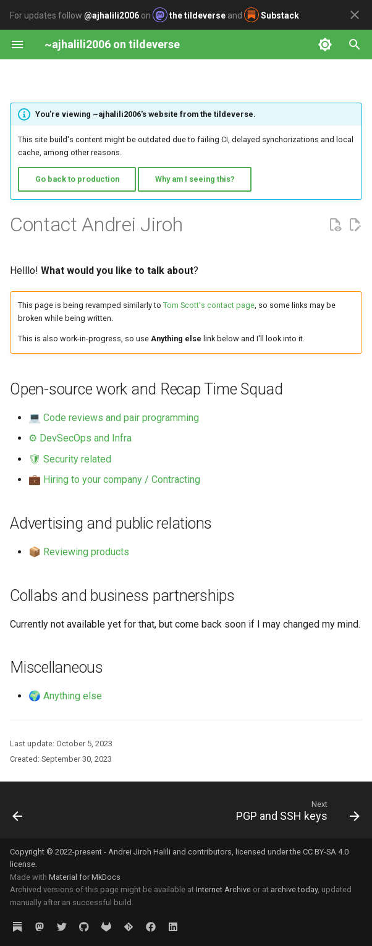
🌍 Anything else (65, 696)
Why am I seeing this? (195, 179)
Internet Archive (223, 889)
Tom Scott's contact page (209, 305)
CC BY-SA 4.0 (326, 851)
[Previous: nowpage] (18, 813)
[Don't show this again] (354, 14)
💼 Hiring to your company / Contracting (114, 479)
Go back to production (77, 179)
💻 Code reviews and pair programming (113, 418)
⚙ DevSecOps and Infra (80, 438)
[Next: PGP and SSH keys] (296, 813)
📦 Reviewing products (78, 552)
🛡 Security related (69, 459)
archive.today (294, 889)
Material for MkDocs (84, 877)
